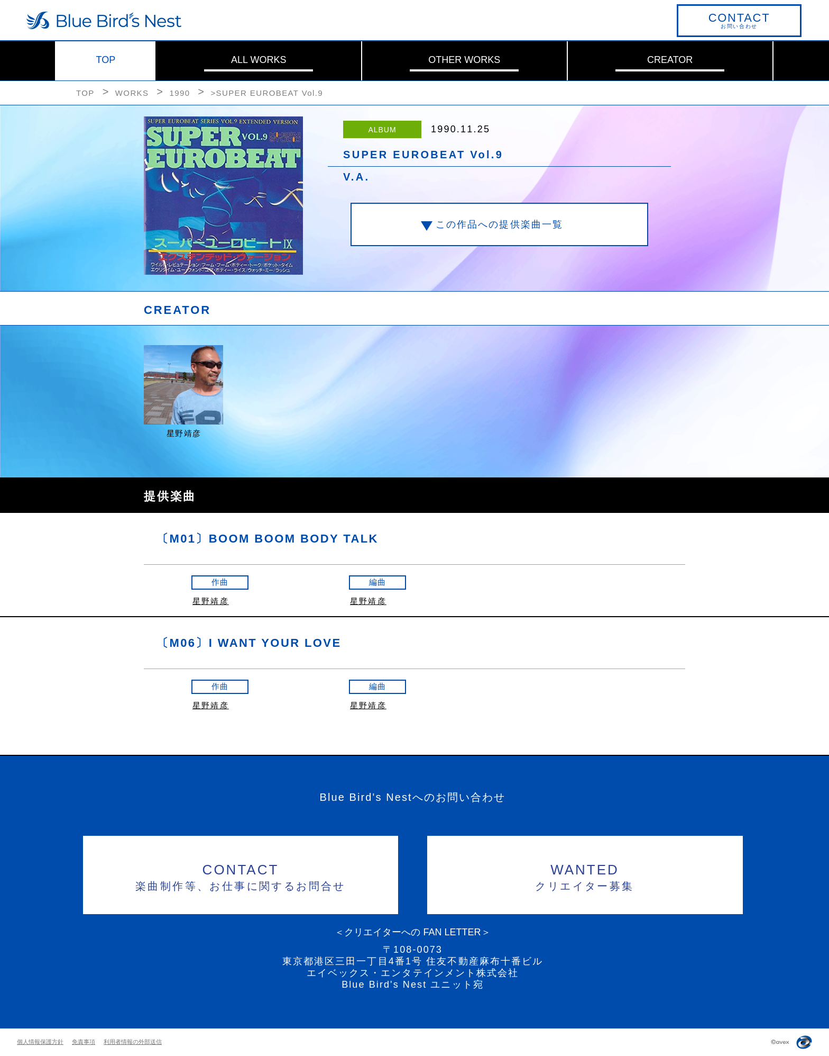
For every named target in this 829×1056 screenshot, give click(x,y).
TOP (106, 60)
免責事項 (83, 1042)
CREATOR (670, 60)
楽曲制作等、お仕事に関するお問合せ (241, 876)
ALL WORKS (258, 60)
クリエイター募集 (585, 876)
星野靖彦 (210, 601)
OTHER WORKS (464, 60)
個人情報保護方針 (40, 1042)
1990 (179, 92)
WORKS (132, 92)
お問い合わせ (739, 20)
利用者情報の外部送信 (133, 1042)
